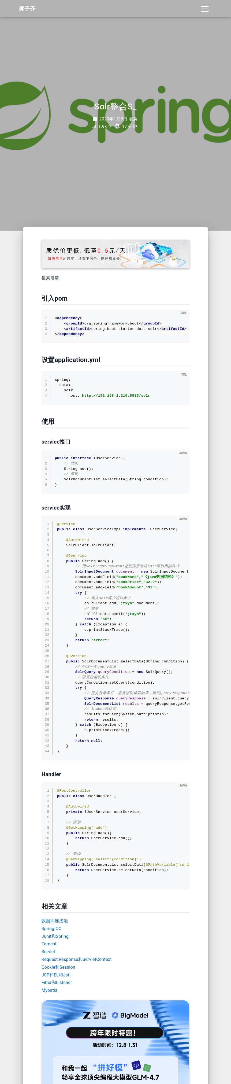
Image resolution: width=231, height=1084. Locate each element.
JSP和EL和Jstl (56, 975)
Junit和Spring (55, 936)
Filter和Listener (57, 982)
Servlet (48, 951)
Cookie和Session (58, 967)
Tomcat (49, 943)
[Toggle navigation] (205, 8)
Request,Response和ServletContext (77, 959)
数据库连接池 (55, 920)
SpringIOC (51, 928)
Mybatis (49, 990)
